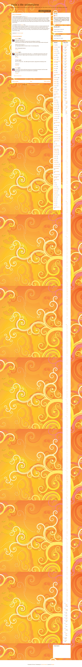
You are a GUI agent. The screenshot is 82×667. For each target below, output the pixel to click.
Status (55, 102)
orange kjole (56, 179)
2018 (66, 66)
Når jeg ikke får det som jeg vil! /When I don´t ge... (67, 560)
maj (66, 617)
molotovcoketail (44, 664)
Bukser (55, 110)
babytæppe (56, 134)
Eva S (16, 67)
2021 (66, 58)
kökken (55, 83)
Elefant (55, 186)
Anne (27, 16)
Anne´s (22, 24)
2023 (66, 52)
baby (55, 68)
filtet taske (56, 194)
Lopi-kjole (56, 125)
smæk (55, 156)
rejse (55, 120)
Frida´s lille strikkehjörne (25, 4)
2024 (66, 49)
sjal (54, 70)
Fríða (56, 15)
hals (55, 91)
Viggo (55, 192)
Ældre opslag (47, 81)
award (55, 129)
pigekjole (55, 108)
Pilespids (56, 152)
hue (54, 49)
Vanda (55, 79)
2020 (66, 60)
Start (31, 81)
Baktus (55, 158)
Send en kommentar (17, 75)
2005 (66, 640)
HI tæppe (56, 112)
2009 (66, 91)
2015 (66, 74)
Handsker (56, 106)
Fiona (55, 160)
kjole (55, 72)
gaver (55, 66)
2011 (66, 86)
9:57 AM (16, 57)
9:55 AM (16, 49)
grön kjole (56, 154)
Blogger (52, 664)
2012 (66, 83)
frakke (55, 197)
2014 (66, 77)
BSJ (55, 143)
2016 (66, 72)
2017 (66, 69)
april (67, 620)
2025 (66, 46)
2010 (66, 89)
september (66, 605)
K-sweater (56, 116)
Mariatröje (56, 188)
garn (55, 55)
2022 (66, 55)
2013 (66, 80)
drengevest (56, 174)
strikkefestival (56, 140)
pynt (55, 205)
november (67, 107)
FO (54, 45)
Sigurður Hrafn (57, 96)
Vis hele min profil (57, 22)
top (54, 182)
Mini (55, 127)
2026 (66, 45)
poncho (55, 89)
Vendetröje (56, 166)
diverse (55, 57)
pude (55, 203)
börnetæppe (56, 168)
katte (55, 201)
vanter (55, 51)
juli (66, 612)
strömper (55, 47)
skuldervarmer (57, 207)
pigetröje (55, 118)
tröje (55, 64)
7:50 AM (16, 73)
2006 (66, 637)
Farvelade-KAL (57, 145)
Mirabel (55, 190)
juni (66, 614)
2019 (66, 63)
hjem (55, 198)
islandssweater (57, 74)
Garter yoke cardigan (56, 149)
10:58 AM (17, 65)
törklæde (55, 77)
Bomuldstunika (57, 122)
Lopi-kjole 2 (56, 164)
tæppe (55, 85)
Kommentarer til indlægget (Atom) (33, 84)
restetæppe (56, 138)
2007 (66, 97)
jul (54, 87)
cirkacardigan (56, 171)
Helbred (55, 162)
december (67, 102)
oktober (66, 112)
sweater (55, 53)
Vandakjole (56, 114)
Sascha (16, 38)
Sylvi (55, 100)
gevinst (55, 104)
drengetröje (56, 93)
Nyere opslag (15, 81)
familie (55, 81)
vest (55, 184)
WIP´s (55, 59)
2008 (66, 94)
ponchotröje (56, 136)
